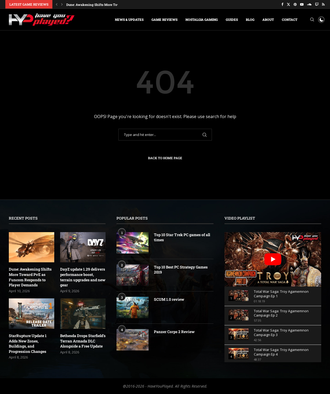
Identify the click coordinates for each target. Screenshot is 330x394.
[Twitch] (317, 4)
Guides (232, 19)
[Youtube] (302, 4)
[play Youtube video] (272, 259)
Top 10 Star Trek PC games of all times (182, 237)
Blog (250, 19)
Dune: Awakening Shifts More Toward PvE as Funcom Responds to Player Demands (30, 277)
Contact (289, 19)
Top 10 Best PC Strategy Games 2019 (181, 269)
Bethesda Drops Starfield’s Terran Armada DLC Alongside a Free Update (83, 341)
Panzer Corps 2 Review (174, 331)
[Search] (312, 19)
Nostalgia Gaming (201, 19)
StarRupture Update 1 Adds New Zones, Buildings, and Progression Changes (27, 343)
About (268, 19)
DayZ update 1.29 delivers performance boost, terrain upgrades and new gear (82, 277)
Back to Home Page (165, 158)
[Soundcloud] (309, 4)
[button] (57, 4)
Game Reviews (164, 19)
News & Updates (129, 19)
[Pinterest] (295, 4)
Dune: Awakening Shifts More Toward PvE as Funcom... (109, 4)
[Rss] (323, 4)
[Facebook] (282, 4)
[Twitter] (288, 4)
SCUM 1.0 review (169, 299)
